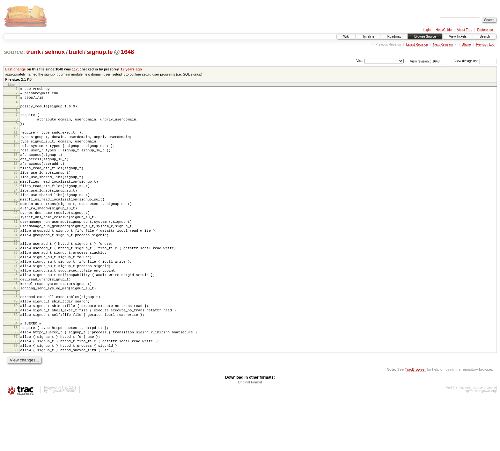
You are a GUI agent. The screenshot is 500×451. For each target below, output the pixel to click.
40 (16, 295)
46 (16, 327)
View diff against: (475, 61)
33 (16, 258)
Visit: (359, 60)
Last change (15, 69)
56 (16, 379)
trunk (33, 51)
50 (16, 348)
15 (16, 161)
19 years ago (131, 69)
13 (16, 150)
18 (16, 177)
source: (14, 51)
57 (16, 384)
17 (16, 171)
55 (16, 373)
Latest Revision (417, 44)
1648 (127, 51)
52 (16, 358)
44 (16, 316)
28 (16, 231)
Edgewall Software (61, 442)
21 (16, 193)
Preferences (486, 30)
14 (16, 155)
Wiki (346, 36)
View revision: (420, 61)
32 (16, 253)
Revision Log (485, 44)
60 (16, 401)
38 (16, 284)
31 (16, 247)
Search (485, 36)
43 (16, 311)
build (76, 51)
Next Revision (443, 44)
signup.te (100, 51)
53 (16, 364)
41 (16, 300)
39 (16, 289)
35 (16, 269)
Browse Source (425, 36)
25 (16, 215)
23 (16, 204)
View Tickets (458, 36)
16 (16, 166)
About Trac (464, 30)
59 (16, 395)
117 (74, 69)
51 (16, 353)
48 (16, 337)
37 (16, 278)
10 (16, 135)
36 (16, 273)
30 (16, 242)
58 (16, 390)
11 (16, 139)
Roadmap (394, 36)
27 (16, 226)
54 (16, 368)
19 (16, 182)
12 (16, 144)
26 (16, 220)
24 (16, 209)
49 (16, 342)
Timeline (368, 36)
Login (426, 30)
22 (16, 198)
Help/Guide (444, 30)
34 (16, 264)
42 (16, 306)
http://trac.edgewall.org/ (480, 442)
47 (16, 333)
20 (16, 188)
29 (16, 236)
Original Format (250, 434)
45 (16, 322)
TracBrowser (415, 421)
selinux (55, 51)
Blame (466, 44)
